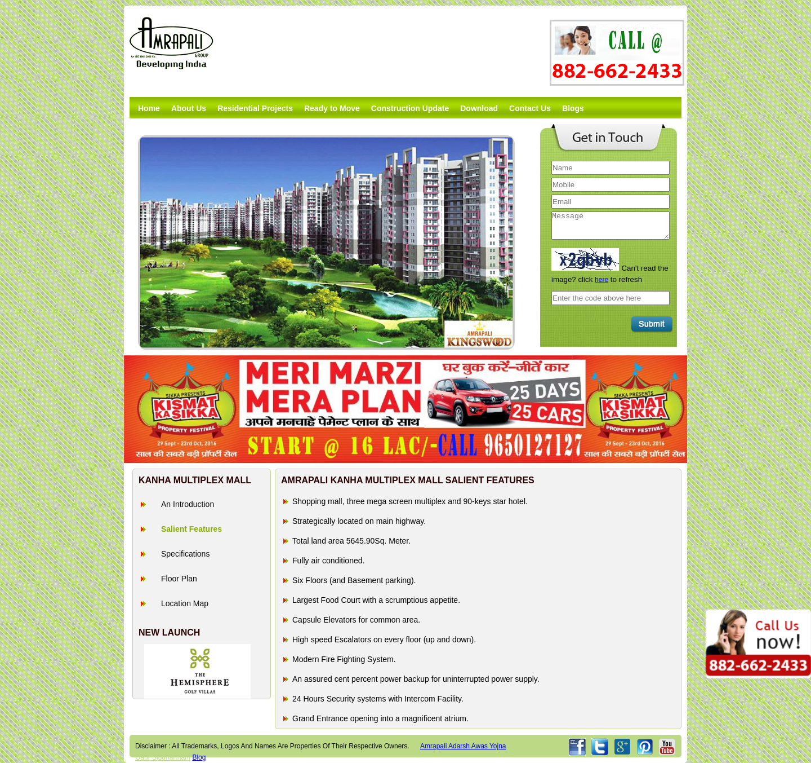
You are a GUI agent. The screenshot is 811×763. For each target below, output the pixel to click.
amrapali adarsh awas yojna (463, 746)
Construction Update (410, 108)
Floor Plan (179, 578)
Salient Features (191, 528)
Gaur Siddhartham (162, 757)
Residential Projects (255, 108)
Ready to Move (332, 108)
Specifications (185, 553)
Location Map (184, 603)
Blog (199, 757)
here (601, 280)
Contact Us (530, 108)
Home (149, 108)
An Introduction (187, 504)
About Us (188, 108)
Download (479, 108)
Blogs (573, 108)
